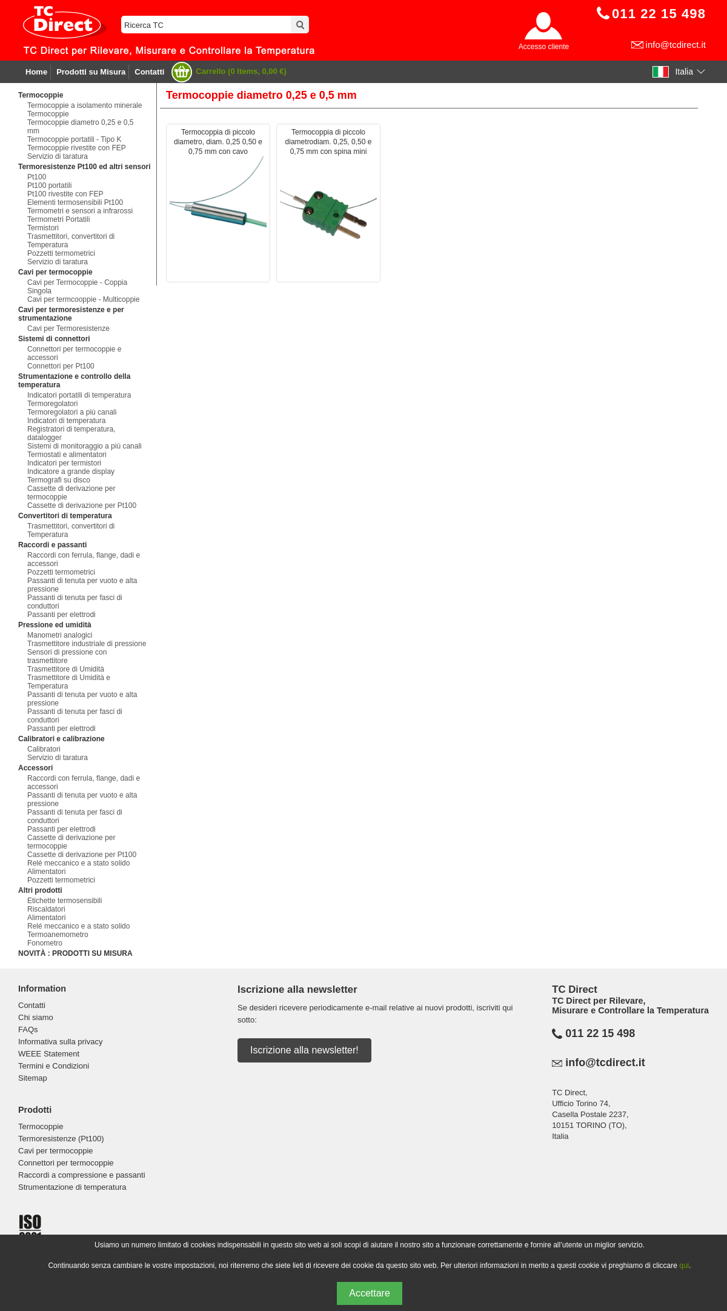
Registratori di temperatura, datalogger (71, 433)
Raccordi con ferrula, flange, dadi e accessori (83, 559)
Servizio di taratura (57, 156)
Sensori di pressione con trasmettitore (67, 656)
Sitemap (32, 1077)
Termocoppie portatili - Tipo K (74, 139)
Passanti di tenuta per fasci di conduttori (74, 601)
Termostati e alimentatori (67, 454)
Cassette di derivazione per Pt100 (81, 505)
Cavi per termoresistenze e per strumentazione (71, 313)
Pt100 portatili (49, 185)
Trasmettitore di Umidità (65, 669)
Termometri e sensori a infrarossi (80, 211)
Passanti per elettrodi (61, 614)
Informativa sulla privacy (60, 1041)
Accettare (369, 1293)
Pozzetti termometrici (61, 253)
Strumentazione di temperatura (72, 1187)
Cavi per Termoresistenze (68, 328)
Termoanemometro (57, 934)
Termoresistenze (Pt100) (61, 1138)
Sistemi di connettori (54, 339)
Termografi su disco (58, 480)
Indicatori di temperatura (66, 420)
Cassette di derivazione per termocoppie (71, 492)
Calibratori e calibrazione (61, 739)
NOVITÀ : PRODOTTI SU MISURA (75, 953)
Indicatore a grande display (71, 471)
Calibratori (44, 749)
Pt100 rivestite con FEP (65, 194)
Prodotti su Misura (90, 71)
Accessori (35, 768)
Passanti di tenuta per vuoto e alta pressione (82, 584)
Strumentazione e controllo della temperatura (74, 380)
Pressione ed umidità (54, 625)
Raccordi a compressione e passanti (81, 1174)
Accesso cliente (544, 46)
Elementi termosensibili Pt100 (75, 202)
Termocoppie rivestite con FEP (76, 148)
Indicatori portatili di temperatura (79, 395)
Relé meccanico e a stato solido (78, 863)
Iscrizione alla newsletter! (304, 1050)
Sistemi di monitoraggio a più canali (84, 446)
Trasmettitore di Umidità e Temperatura (68, 681)
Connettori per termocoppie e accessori (74, 353)
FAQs (28, 1029)
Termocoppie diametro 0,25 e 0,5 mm (80, 126)
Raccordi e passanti (52, 545)
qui (684, 1265)
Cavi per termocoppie (55, 272)
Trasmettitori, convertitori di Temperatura (71, 240)
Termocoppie (40, 95)
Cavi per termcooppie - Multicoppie (83, 299)
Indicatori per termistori (64, 463)
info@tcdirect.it (676, 44)
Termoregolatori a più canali (71, 412)
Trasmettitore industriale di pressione (86, 643)
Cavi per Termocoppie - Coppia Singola (77, 286)
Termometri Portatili (58, 219)
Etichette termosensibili (64, 900)
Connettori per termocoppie (66, 1162)
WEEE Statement (48, 1053)
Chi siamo (35, 1017)
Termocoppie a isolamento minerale (84, 105)
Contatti (149, 71)
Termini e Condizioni (53, 1065)
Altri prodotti (40, 890)
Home (36, 71)
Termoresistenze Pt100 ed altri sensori (84, 166)
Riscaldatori (46, 909)
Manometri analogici (59, 635)
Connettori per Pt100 (61, 366)
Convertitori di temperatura (65, 516)
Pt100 (36, 177)
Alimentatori (46, 871)
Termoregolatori (52, 403)
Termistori (43, 228)
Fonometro (44, 943)
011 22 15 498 (600, 1033)
